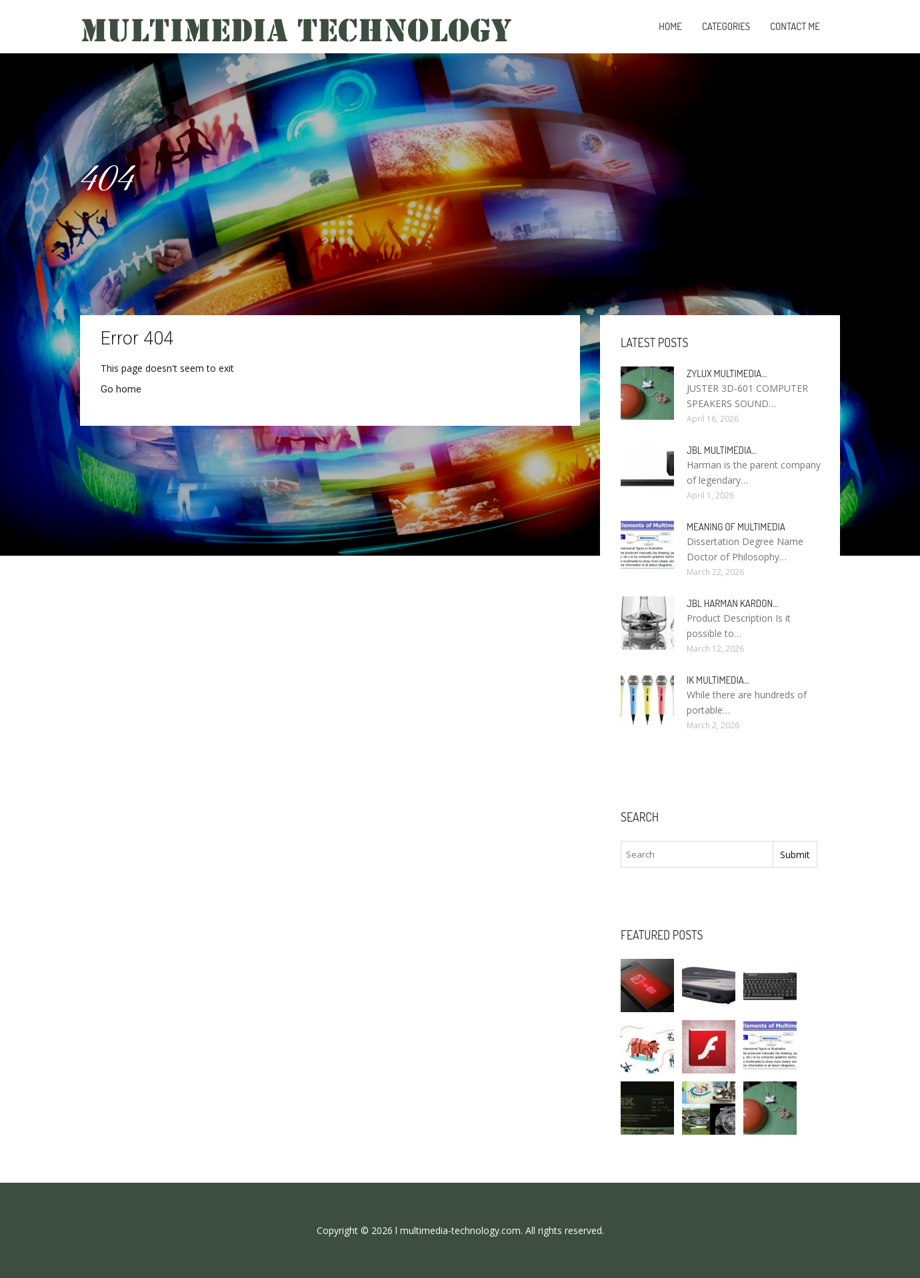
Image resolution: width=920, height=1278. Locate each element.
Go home (121, 389)
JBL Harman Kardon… (732, 603)
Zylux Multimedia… (727, 373)
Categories (726, 26)
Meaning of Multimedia (736, 526)
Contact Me (795, 26)
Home (670, 26)
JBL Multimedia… (722, 450)
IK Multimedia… (718, 680)
